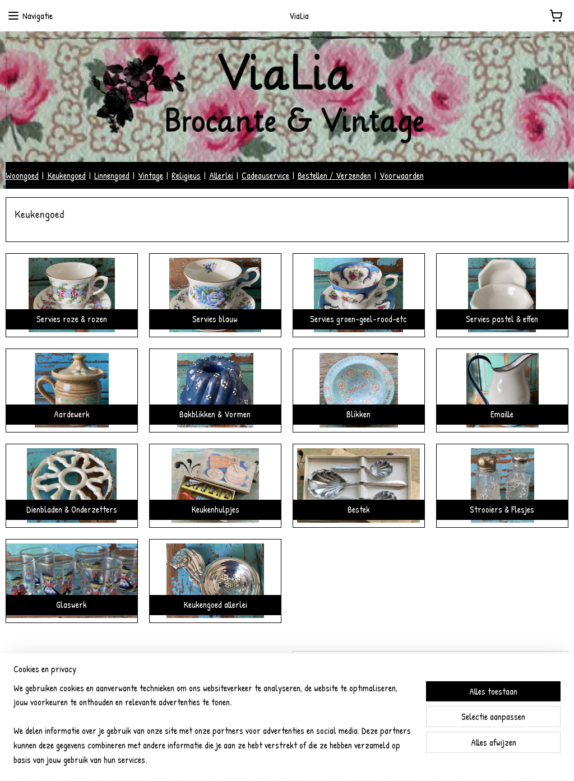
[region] (213, 731)
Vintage (150, 175)
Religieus (186, 175)
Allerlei (221, 175)
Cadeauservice (265, 175)
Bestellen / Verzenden (334, 175)
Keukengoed (66, 175)
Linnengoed (111, 175)
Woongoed (22, 175)
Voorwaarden (401, 175)
